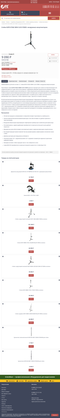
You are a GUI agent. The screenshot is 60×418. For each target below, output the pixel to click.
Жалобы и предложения (37, 399)
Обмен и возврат (5, 391)
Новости (3, 395)
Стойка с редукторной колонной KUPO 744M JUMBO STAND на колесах (31, 219)
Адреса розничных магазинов (38, 401)
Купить (53, 54)
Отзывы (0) (11, 54)
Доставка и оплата (6, 75)
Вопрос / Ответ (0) (40, 81)
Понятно (55, 415)
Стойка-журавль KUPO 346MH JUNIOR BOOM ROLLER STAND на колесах (31, 313)
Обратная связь (35, 398)
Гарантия (4, 401)
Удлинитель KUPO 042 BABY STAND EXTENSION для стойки (31, 361)
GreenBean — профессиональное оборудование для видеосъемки (30, 377)
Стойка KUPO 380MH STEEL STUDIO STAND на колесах (31, 290)
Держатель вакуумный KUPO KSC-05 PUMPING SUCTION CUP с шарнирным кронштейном (31, 171)
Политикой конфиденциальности (20, 415)
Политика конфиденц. (7, 407)
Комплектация (22, 81)
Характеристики (13, 81)
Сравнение (34, 2)
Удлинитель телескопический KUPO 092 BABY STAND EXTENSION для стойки (31, 337)
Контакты (4, 387)
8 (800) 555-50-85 (48, 6)
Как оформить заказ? (7, 76)
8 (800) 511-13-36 (48, 7)
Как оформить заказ (6, 393)
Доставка (4, 389)
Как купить (4, 399)
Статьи (3, 397)
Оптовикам (4, 411)
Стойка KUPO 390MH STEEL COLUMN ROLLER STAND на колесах (31, 242)
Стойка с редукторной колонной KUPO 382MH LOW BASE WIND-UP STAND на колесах (31, 266)
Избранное (34, 1)
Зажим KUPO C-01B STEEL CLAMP (31, 195)
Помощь (3, 403)
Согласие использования (7, 409)
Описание (4, 81)
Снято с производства (7, 405)
